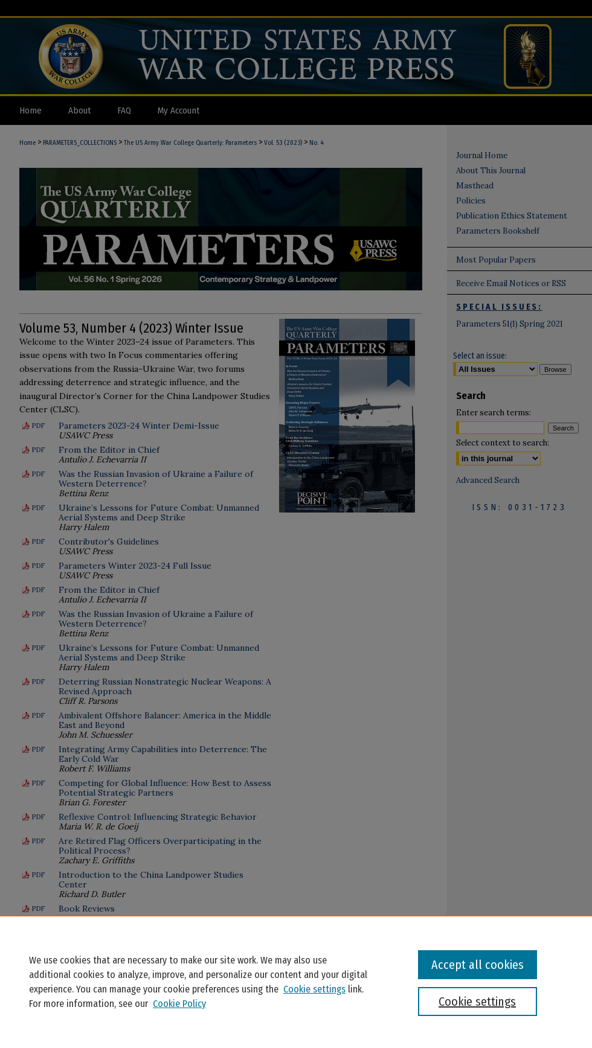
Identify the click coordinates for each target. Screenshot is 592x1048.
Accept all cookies (477, 964)
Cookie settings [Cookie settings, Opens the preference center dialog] (477, 1001)
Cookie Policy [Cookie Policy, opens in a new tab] (179, 1003)
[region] (296, 981)
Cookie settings (314, 989)
